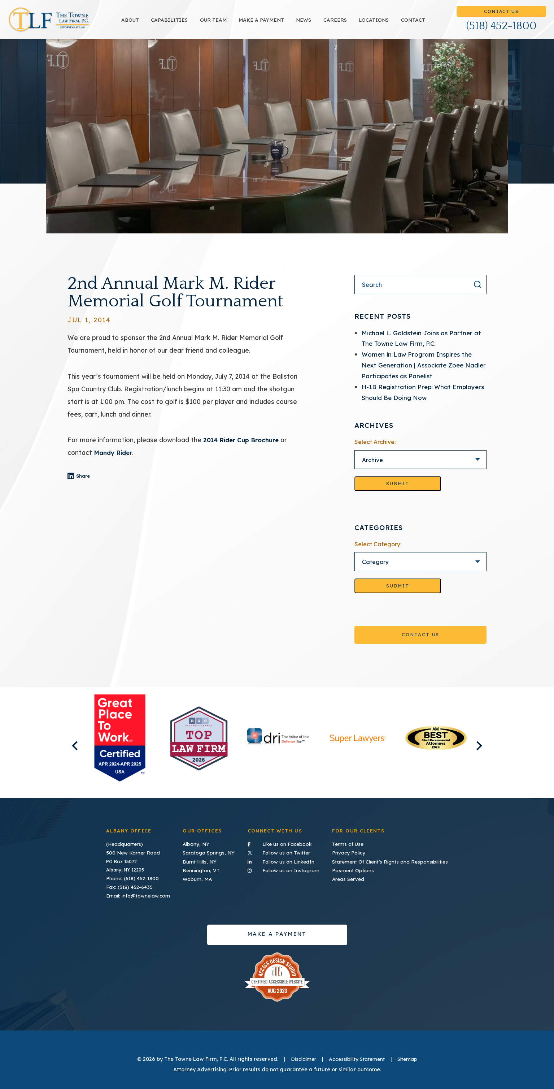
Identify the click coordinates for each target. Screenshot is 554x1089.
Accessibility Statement (356, 1057)
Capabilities (189, 24)
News (324, 24)
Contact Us (501, 15)
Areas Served (353, 876)
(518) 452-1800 (501, 30)
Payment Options (357, 868)
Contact (433, 24)
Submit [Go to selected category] (398, 594)
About (150, 24)
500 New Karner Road (130, 852)
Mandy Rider (115, 460)
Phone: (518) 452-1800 (131, 876)
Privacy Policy (353, 852)
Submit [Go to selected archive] (398, 491)
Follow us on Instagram (285, 867)
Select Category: (377, 552)
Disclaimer (300, 1057)
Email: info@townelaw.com (136, 893)
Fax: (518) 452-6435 (128, 885)
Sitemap (410, 1057)
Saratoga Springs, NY (208, 852)
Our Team (233, 24)
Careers (355, 24)
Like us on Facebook (285, 842)
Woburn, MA (197, 876)
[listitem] (119, 746)
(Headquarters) (123, 843)
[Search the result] (477, 292)
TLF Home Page (69, 23)
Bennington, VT (201, 868)
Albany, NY (196, 843)
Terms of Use (353, 843)
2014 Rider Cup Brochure (243, 448)
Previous (65, 749)
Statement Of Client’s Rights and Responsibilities (393, 860)
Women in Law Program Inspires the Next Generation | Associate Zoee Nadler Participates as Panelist (418, 373)
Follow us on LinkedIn (285, 859)
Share (94, 484)
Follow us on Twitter (285, 851)
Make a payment (281, 24)
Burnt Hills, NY (199, 860)
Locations (394, 24)
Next (488, 749)
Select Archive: (375, 449)
